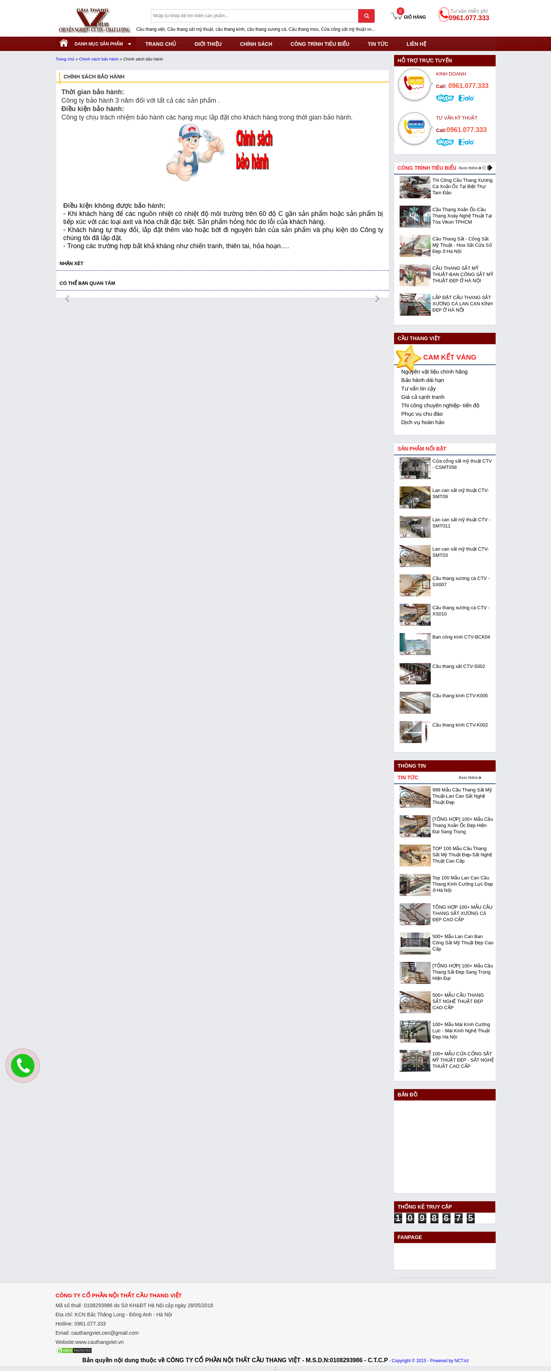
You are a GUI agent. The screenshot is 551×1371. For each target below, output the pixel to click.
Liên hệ (416, 44)
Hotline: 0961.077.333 (81, 1324)
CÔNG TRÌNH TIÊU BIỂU (320, 44)
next (377, 298)
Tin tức (378, 44)
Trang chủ (65, 59)
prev (68, 298)
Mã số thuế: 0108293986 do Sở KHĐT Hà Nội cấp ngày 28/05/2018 (134, 1305)
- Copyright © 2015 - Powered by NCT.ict (429, 1360)
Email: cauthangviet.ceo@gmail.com (97, 1333)
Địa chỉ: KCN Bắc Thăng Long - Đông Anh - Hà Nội (114, 1314)
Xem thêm (468, 168)
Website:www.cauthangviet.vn (90, 1342)
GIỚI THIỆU (207, 44)
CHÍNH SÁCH (256, 44)
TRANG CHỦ (161, 44)
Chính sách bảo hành (99, 59)
